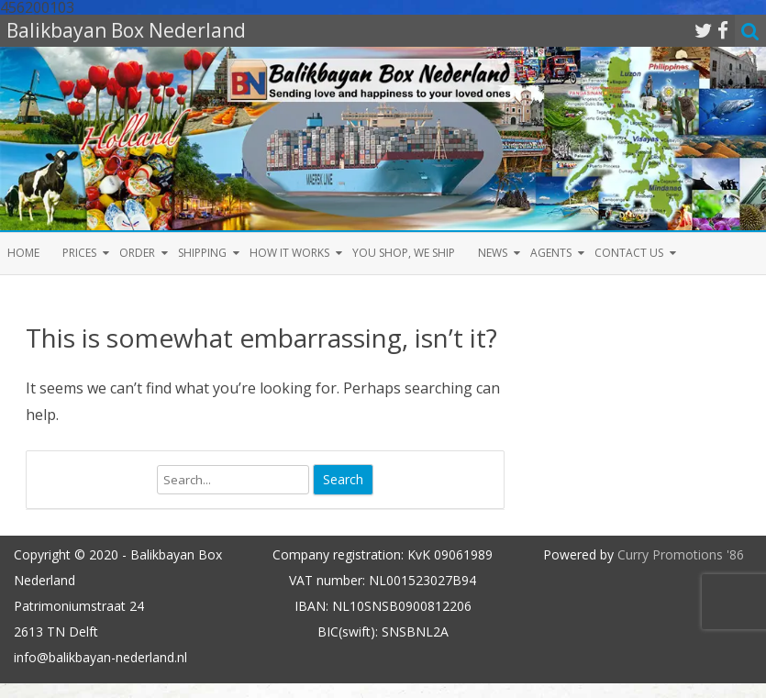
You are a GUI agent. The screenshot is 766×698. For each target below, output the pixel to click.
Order (137, 252)
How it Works (289, 252)
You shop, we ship (403, 252)
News (492, 252)
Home (23, 252)
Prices (79, 252)
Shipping (202, 252)
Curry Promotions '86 (680, 554)
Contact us (628, 252)
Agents (551, 252)
